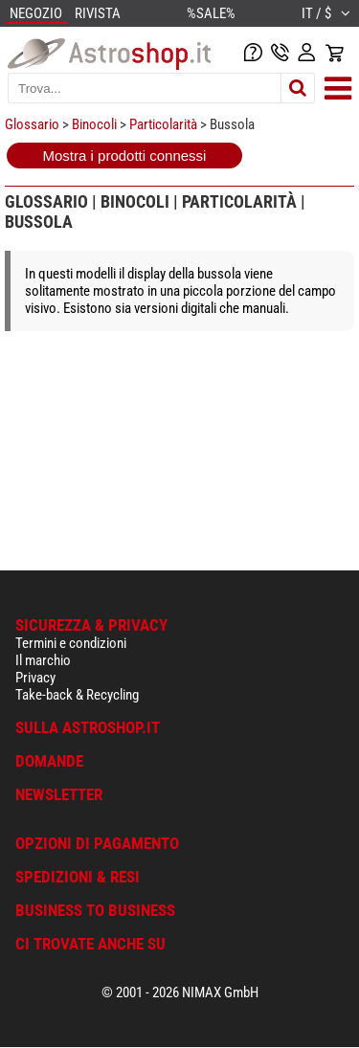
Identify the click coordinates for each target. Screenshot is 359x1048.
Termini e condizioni (70, 643)
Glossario (32, 124)
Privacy (35, 677)
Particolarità (163, 124)
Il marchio (43, 660)
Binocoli (94, 124)
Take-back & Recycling (77, 694)
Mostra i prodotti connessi (125, 155)
